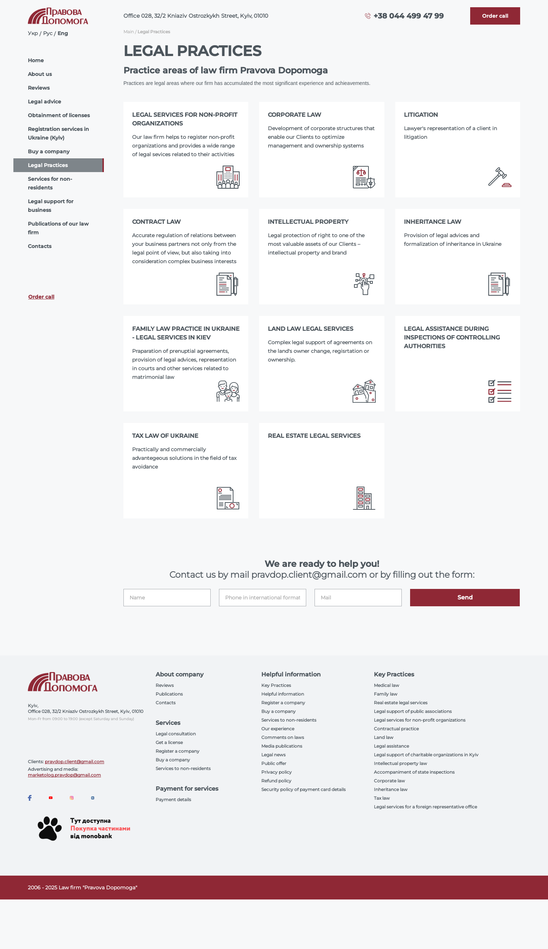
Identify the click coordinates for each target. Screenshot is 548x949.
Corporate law (389, 780)
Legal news (273, 754)
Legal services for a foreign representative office (425, 806)
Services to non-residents (183, 768)
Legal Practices (48, 165)
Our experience (277, 728)
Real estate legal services (400, 702)
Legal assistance (391, 746)
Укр (33, 33)
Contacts (39, 246)
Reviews (39, 88)
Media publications (281, 746)
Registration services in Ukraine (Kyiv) (58, 133)
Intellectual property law (400, 763)
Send (465, 597)
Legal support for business (50, 205)
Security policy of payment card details (303, 789)
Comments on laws (282, 737)
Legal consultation (176, 733)
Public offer (273, 763)
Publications (169, 694)
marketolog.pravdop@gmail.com (64, 775)
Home (36, 60)
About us (40, 74)
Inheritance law (391, 789)
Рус (47, 33)
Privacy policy (276, 772)
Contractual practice (396, 728)
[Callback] (495, 16)
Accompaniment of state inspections (414, 772)
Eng (63, 33)
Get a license (169, 742)
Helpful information (282, 694)
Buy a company (48, 151)
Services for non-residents (50, 183)
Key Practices (276, 685)
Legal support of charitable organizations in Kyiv (426, 754)
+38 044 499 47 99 (409, 16)
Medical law (386, 685)
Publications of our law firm (58, 228)
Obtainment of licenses (59, 115)
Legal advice (44, 101)
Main (128, 31)
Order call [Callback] (41, 297)
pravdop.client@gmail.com (74, 761)
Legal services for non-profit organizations (419, 720)
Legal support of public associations (413, 711)
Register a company (177, 751)
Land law (383, 737)
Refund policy (276, 780)
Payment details (173, 799)
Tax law (382, 798)
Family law (385, 694)
